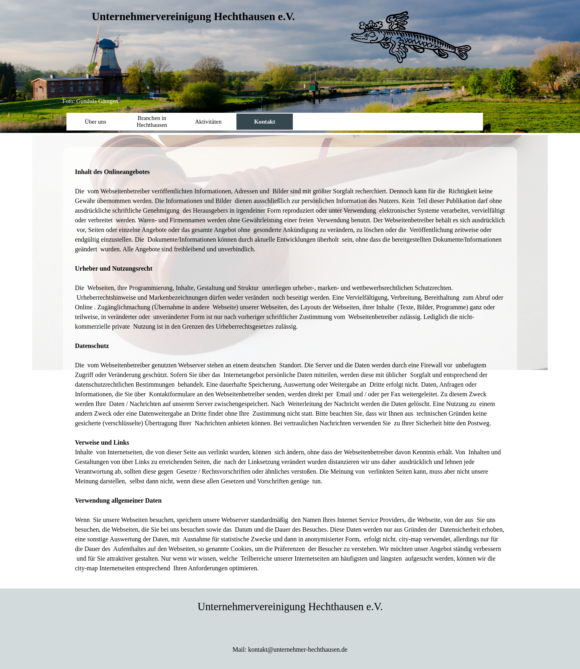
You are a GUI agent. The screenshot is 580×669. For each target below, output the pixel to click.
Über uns (95, 121)
